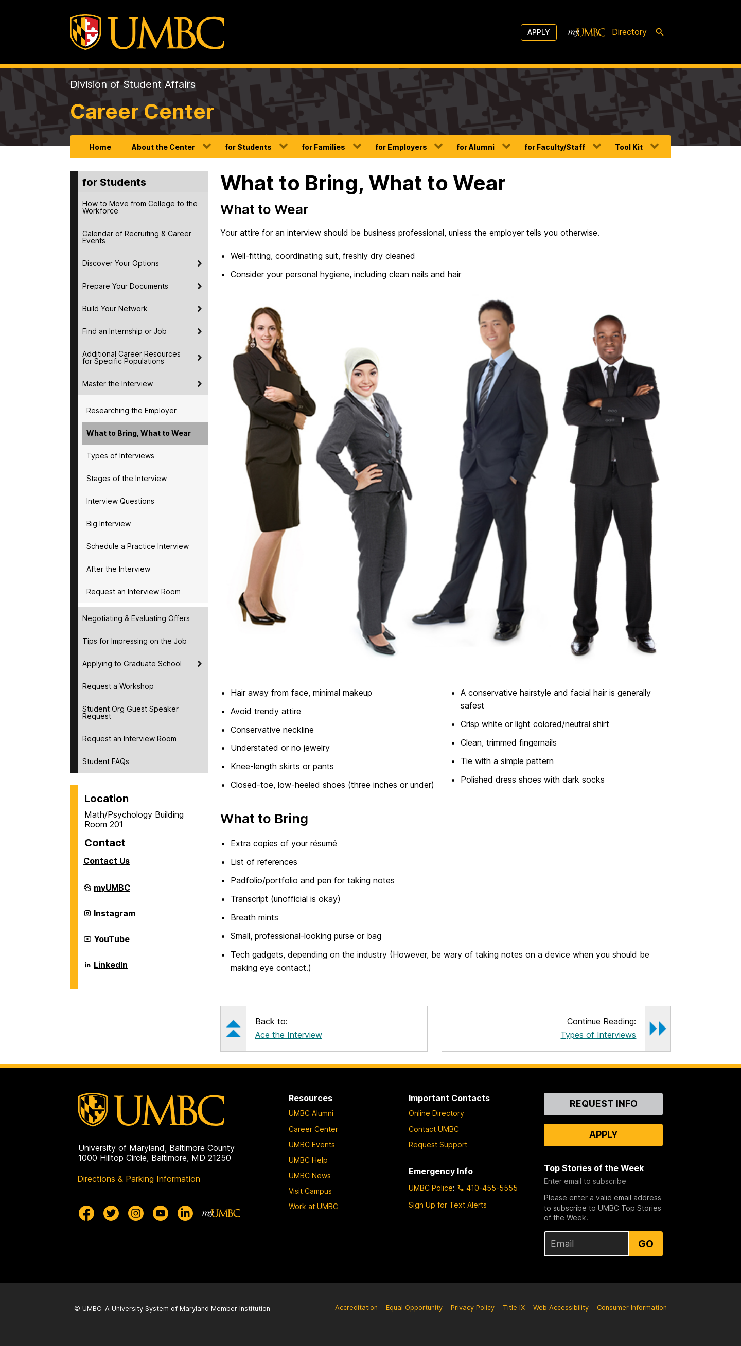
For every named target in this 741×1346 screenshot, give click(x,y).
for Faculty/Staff (554, 147)
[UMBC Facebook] (86, 1213)
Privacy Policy (473, 1308)
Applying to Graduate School (132, 663)
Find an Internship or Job (124, 331)
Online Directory (436, 1113)
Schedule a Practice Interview (137, 546)
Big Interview (108, 523)
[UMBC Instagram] (136, 1213)
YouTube (112, 943)
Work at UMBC (313, 1206)
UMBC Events (312, 1144)
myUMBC (112, 891)
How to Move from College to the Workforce (140, 207)
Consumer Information (632, 1308)
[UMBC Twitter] (111, 1213)
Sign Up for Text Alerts (448, 1204)
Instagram (114, 917)
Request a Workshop (118, 686)
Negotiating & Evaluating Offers (136, 618)
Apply (538, 32)
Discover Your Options (120, 263)
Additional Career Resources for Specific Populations (131, 357)
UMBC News (310, 1175)
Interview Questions (120, 501)
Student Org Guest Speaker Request (130, 712)
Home (100, 147)
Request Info (604, 1103)
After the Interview (118, 568)
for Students (248, 147)
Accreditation (356, 1308)
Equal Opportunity (414, 1308)
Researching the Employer (131, 410)
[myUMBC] (586, 32)
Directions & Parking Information (138, 1179)
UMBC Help (308, 1160)
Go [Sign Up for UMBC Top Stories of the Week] (646, 1243)
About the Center (163, 147)
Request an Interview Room (133, 591)
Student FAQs (105, 761)
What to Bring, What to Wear (138, 433)
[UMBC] (147, 32)
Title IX (514, 1308)
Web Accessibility (561, 1308)
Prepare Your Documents (125, 285)
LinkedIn (111, 969)
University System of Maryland (160, 1309)
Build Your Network (115, 308)
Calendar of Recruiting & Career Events (136, 237)
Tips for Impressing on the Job (134, 640)
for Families (323, 147)
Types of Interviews (120, 455)
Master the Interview (117, 383)
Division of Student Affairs (133, 84)
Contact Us (106, 861)
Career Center (142, 111)
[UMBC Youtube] (160, 1213)
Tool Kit (629, 147)
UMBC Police (431, 1187)
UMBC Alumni (311, 1113)
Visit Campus (310, 1190)
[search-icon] (659, 32)
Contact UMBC (434, 1129)
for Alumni (475, 147)
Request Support (438, 1144)
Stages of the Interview (126, 478)
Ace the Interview (288, 1035)
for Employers (401, 147)
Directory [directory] (629, 32)
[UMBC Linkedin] (185, 1213)
